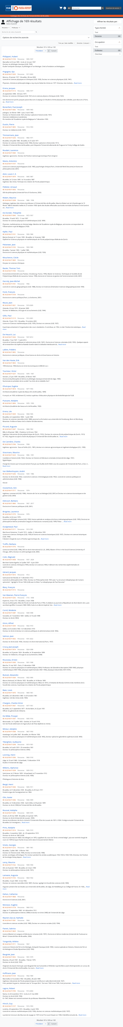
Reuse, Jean (7, 303)
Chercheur (107, 54)
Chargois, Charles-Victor (13, 703)
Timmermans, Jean (11, 135)
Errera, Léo (7, 411)
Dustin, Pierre (8, 124)
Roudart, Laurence (10, 150)
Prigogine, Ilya (8, 72)
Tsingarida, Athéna (10, 941)
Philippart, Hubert (10, 56)
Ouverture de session (113, 8)
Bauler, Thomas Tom (11, 268)
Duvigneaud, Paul (10, 527)
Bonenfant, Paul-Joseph (12, 107)
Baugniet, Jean (9, 954)
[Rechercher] (86, 8)
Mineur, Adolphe (10, 729)
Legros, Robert (9, 988)
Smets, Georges (9, 845)
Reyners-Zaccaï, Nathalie (13, 918)
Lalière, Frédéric (9, 350)
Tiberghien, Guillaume (12, 742)
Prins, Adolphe (9, 828)
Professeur (107, 50)
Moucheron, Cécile (10, 257)
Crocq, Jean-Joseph (10, 647)
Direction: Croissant (83, 43)
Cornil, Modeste (9, 610)
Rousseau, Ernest (10, 660)
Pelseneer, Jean (9, 245)
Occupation (100, 42)
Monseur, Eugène (10, 905)
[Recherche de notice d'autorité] (18, 32)
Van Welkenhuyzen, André (14, 471)
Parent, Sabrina (9, 928)
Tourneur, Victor (9, 371)
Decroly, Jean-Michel (11, 281)
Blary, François (9, 587)
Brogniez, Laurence (11, 512)
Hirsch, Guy (7, 1003)
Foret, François (9, 292)
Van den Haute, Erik (11, 360)
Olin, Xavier (7, 797)
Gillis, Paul (7, 316)
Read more (78, 83)
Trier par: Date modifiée (65, 43)
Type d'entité (100, 28)
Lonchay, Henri (9, 755)
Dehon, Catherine (10, 894)
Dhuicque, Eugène (10, 386)
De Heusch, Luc (9, 334)
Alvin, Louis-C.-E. (9, 174)
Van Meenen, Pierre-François (15, 595)
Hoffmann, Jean (9, 973)
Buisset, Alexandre (10, 675)
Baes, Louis (7, 690)
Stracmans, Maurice (11, 452)
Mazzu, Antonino (10, 161)
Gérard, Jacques (9, 572)
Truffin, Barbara (9, 544)
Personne (107, 36)
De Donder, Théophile (12, 213)
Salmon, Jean (8, 636)
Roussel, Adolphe (10, 810)
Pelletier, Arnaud (10, 187)
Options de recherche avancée (15, 37)
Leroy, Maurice (9, 862)
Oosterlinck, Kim (10, 488)
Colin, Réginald (9, 557)
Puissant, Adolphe (10, 401)
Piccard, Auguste (10, 427)
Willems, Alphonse (10, 768)
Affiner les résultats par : (107, 21)
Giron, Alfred (8, 623)
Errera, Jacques (9, 88)
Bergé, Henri (8, 784)
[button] (61, 8)
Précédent (39, 51)
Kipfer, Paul (7, 232)
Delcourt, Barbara (10, 501)
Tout (96, 32)
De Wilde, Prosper (10, 716)
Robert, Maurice (9, 198)
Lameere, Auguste (10, 875)
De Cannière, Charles (11, 442)
